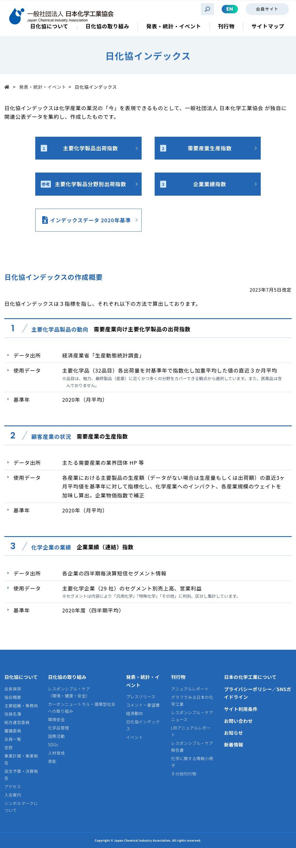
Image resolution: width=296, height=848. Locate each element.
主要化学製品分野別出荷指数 (83, 184)
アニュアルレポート (190, 689)
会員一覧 (12, 739)
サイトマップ (267, 26)
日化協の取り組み (67, 676)
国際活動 (56, 736)
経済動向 (134, 713)
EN (229, 8)
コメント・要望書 (143, 705)
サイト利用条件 (241, 709)
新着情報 (233, 744)
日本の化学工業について (250, 676)
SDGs (53, 744)
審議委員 (12, 731)
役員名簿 (12, 714)
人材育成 (56, 753)
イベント (134, 737)
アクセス (12, 786)
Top (8, 86)
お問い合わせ (238, 720)
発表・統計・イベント (42, 87)
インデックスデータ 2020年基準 (90, 220)
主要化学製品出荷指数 (79, 148)
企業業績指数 (193, 184)
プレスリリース (140, 696)
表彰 (52, 761)
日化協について (21, 676)
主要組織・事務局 (21, 705)
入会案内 (12, 795)
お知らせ (233, 732)
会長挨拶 (12, 689)
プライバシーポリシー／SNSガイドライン (257, 693)
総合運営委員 (16, 722)
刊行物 (178, 676)
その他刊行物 (183, 774)
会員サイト (267, 9)
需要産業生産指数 (196, 148)
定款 (8, 747)
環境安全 (56, 719)
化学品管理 (58, 728)
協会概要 (12, 697)
